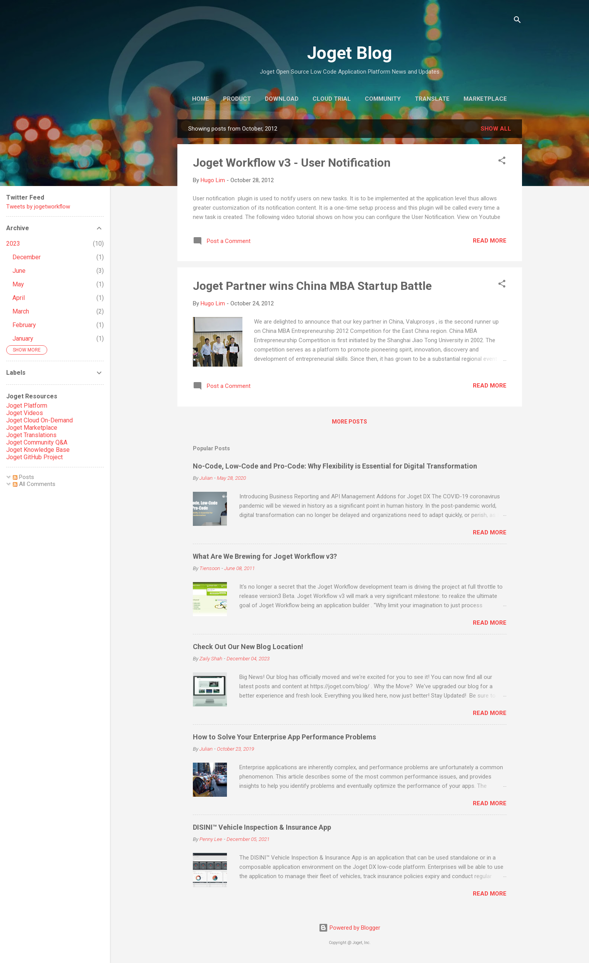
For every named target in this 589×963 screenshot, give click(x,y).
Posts (23, 477)
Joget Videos (24, 413)
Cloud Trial (332, 98)
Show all (496, 128)
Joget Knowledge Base (38, 449)
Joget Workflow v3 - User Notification (292, 162)
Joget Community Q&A (36, 442)
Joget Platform (26, 405)
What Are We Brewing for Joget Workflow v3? (265, 556)
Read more (490, 240)
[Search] (517, 21)
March (20, 311)
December (26, 257)
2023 (13, 243)
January (22, 338)
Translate (432, 98)
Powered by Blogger (349, 927)
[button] (502, 162)
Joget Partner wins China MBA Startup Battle (312, 286)
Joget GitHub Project (34, 457)
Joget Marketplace (31, 427)
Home (200, 98)
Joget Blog (349, 53)
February (24, 325)
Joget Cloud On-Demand (39, 420)
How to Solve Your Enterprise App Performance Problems (284, 737)
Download (282, 98)
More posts (349, 422)
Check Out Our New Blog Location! (248, 647)
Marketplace (485, 98)
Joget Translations (31, 435)
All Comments (34, 484)
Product (237, 98)
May (18, 284)
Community (383, 98)
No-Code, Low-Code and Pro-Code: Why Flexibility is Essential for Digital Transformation (335, 466)
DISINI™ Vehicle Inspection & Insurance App (262, 827)
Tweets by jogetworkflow (38, 206)
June (19, 270)
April (18, 297)
